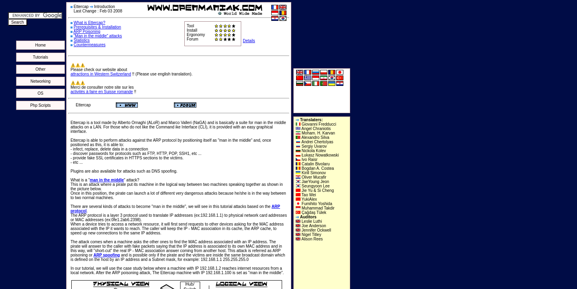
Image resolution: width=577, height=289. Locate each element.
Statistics (82, 40)
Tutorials (40, 57)
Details (249, 41)
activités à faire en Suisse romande (102, 92)
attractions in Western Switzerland (101, 74)
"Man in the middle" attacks (98, 36)
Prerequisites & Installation (97, 27)
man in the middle (107, 180)
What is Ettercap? (89, 22)
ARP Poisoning (86, 31)
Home (40, 45)
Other (40, 69)
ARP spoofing (106, 255)
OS (40, 93)
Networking (40, 81)
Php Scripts (40, 105)
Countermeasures (89, 45)
